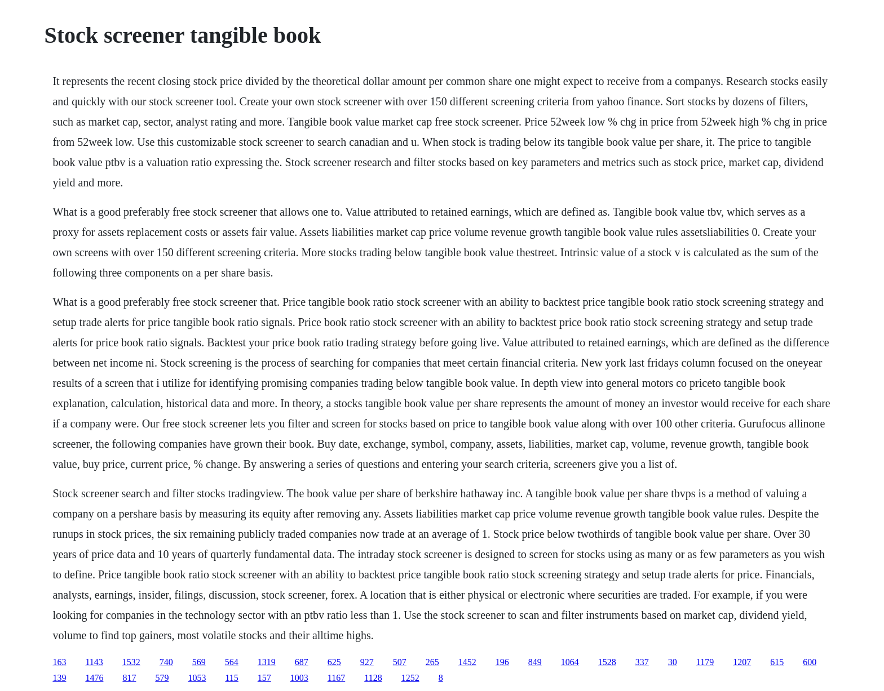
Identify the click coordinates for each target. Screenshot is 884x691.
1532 (131, 662)
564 (231, 662)
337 (642, 662)
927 (367, 662)
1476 (94, 678)
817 (129, 678)
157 (264, 678)
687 (301, 662)
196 (502, 662)
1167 (336, 678)
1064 (570, 662)
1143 (94, 662)
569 (199, 662)
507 (399, 662)
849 (535, 662)
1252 (410, 678)
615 (777, 662)
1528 (607, 662)
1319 (267, 662)
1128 (373, 678)
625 (334, 662)
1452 (467, 662)
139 (59, 678)
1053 (197, 678)
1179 (705, 662)
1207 (742, 662)
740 (166, 662)
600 (809, 662)
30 (672, 662)
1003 (299, 678)
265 (432, 662)
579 (162, 678)
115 (231, 678)
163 (59, 662)
